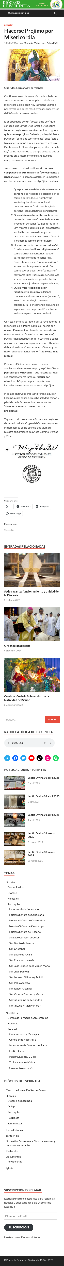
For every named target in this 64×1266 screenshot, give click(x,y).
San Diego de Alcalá (20, 954)
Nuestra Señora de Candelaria (26, 914)
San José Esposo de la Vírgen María (29, 965)
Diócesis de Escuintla (20, 1100)
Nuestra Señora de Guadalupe (26, 926)
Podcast (12, 1029)
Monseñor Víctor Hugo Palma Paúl (41, 43)
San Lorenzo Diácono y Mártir (26, 977)
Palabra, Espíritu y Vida (22, 1056)
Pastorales (12, 1150)
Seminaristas (15, 1123)
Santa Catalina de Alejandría (25, 999)
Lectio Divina (16, 1050)
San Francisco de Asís (21, 960)
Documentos (13, 1156)
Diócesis (12, 892)
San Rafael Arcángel (20, 988)
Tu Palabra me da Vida (22, 1062)
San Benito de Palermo (22, 943)
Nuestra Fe (12, 1012)
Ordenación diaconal (17, 645)
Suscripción (19, 1227)
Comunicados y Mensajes (24, 1033)
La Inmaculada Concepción (24, 909)
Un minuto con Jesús (21, 1067)
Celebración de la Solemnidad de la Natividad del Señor (26, 698)
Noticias (10, 882)
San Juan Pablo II (19, 971)
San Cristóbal (17, 948)
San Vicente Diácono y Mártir (26, 994)
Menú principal (19, 13)
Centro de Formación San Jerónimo (28, 1017)
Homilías (8, 25)
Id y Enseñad (15, 1161)
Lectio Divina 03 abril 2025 (43, 777)
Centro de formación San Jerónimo (26, 1090)
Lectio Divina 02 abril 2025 (43, 796)
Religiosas (13, 1117)
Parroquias (14, 904)
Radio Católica (14, 1129)
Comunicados (16, 887)
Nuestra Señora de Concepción (27, 920)
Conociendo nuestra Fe (22, 1039)
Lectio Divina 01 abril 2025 (43, 814)
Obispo (12, 1106)
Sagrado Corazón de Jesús (24, 937)
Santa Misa (12, 1135)
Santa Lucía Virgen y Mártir (25, 1005)
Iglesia (9, 1168)
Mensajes (13, 898)
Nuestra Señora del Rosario (25, 931)
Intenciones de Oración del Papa (28, 1045)
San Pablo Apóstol (19, 982)
